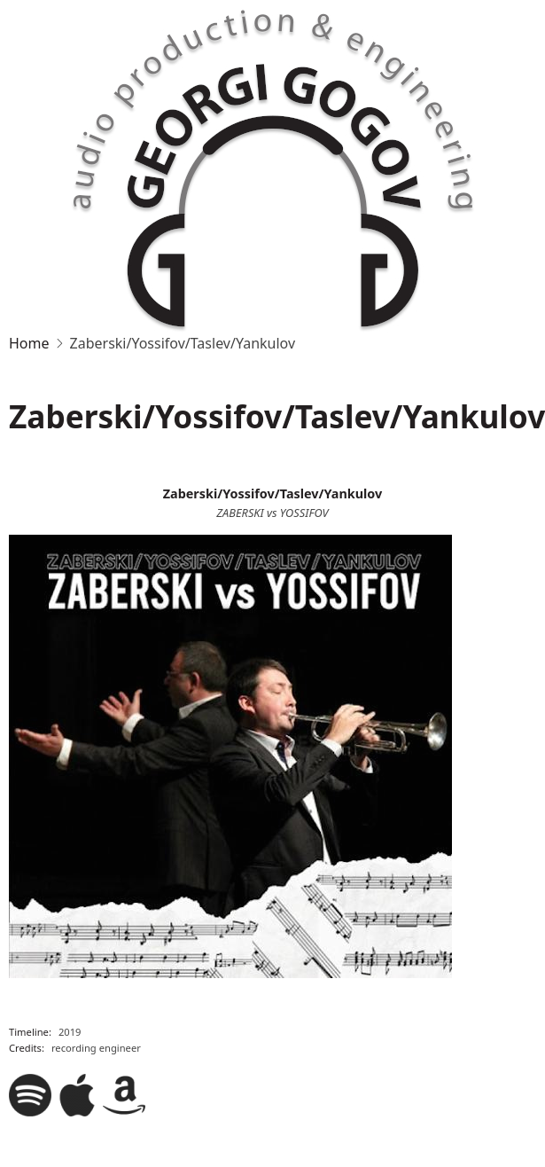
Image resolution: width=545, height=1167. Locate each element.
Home (29, 343)
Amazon (124, 1095)
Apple (77, 1095)
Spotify (30, 1095)
